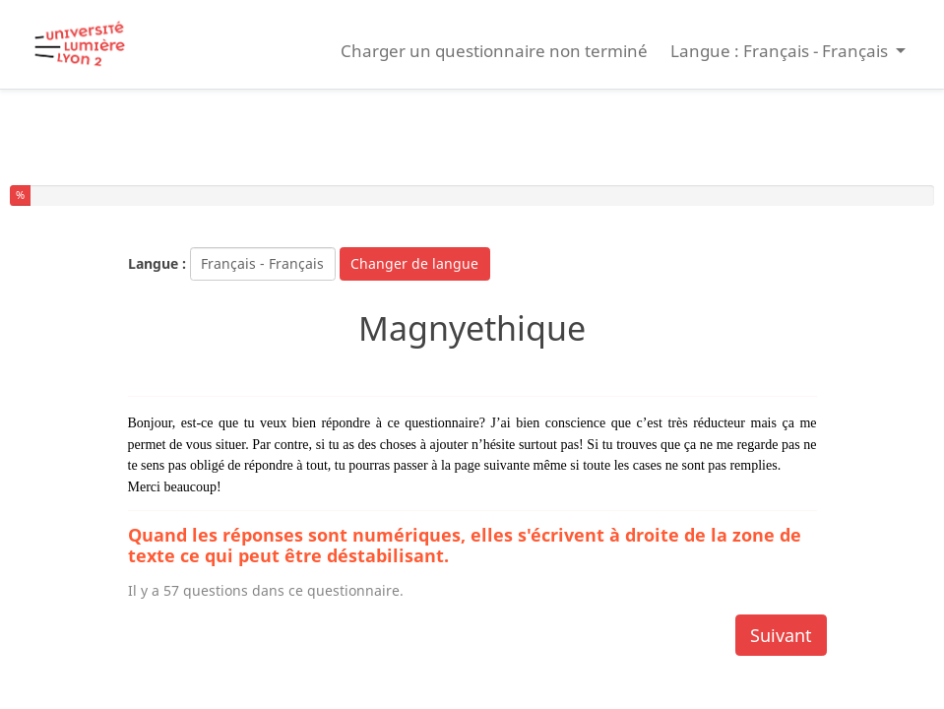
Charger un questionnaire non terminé (494, 50)
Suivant (781, 635)
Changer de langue (414, 263)
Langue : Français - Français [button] (781, 50)
